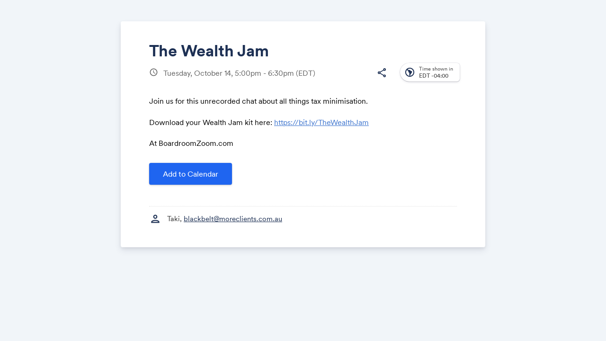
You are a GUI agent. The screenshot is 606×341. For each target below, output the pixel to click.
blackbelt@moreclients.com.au (233, 218)
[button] (382, 73)
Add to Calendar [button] (190, 174)
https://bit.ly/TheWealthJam (321, 122)
